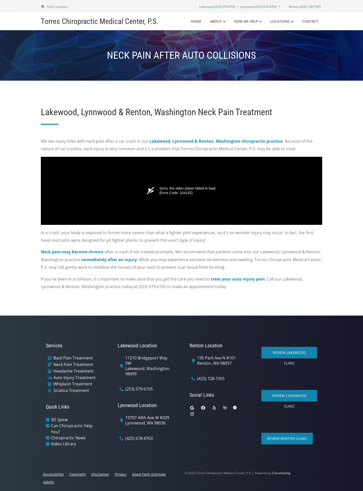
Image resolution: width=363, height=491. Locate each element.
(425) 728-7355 (211, 378)
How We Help (246, 21)
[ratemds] (235, 408)
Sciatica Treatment (71, 390)
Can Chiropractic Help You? (72, 429)
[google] (192, 408)
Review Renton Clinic (287, 438)
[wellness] (225, 408)
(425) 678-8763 (139, 438)
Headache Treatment (73, 371)
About (216, 21)
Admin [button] (48, 482)
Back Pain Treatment (73, 358)
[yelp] (214, 408)
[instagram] (192, 414)
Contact (310, 21)
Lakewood (217, 7)
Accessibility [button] (53, 474)
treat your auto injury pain (238, 279)
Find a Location (54, 7)
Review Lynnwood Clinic (289, 397)
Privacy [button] (121, 474)
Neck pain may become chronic (72, 252)
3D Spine (59, 419)
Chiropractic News (68, 438)
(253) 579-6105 (139, 389)
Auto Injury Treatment (74, 377)
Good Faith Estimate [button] (149, 474)
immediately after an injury (109, 259)
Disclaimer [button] (100, 474)
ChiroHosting (281, 473)
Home (196, 21)
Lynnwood (258, 7)
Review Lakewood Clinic (289, 354)
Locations (280, 21)
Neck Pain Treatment (73, 364)
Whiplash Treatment (72, 384)
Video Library (63, 444)
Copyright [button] (77, 474)
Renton (305, 7)
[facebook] (203, 408)
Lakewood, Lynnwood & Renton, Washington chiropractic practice (216, 141)
